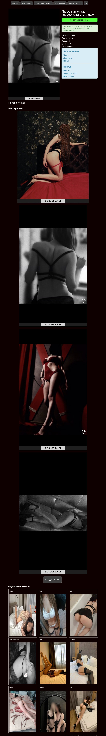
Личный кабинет (91, 735)
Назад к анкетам (52, 579)
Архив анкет (74, 735)
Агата (41, 639)
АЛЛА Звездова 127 (14, 639)
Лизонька (72, 639)
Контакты (82, 735)
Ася (71, 591)
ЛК (86, 3)
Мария (11, 687)
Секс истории (60, 3)
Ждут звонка (26, 3)
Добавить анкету (75, 3)
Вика (71, 687)
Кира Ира (42, 687)
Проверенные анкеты (43, 3)
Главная (15, 3)
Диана (11, 591)
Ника (41, 591)
